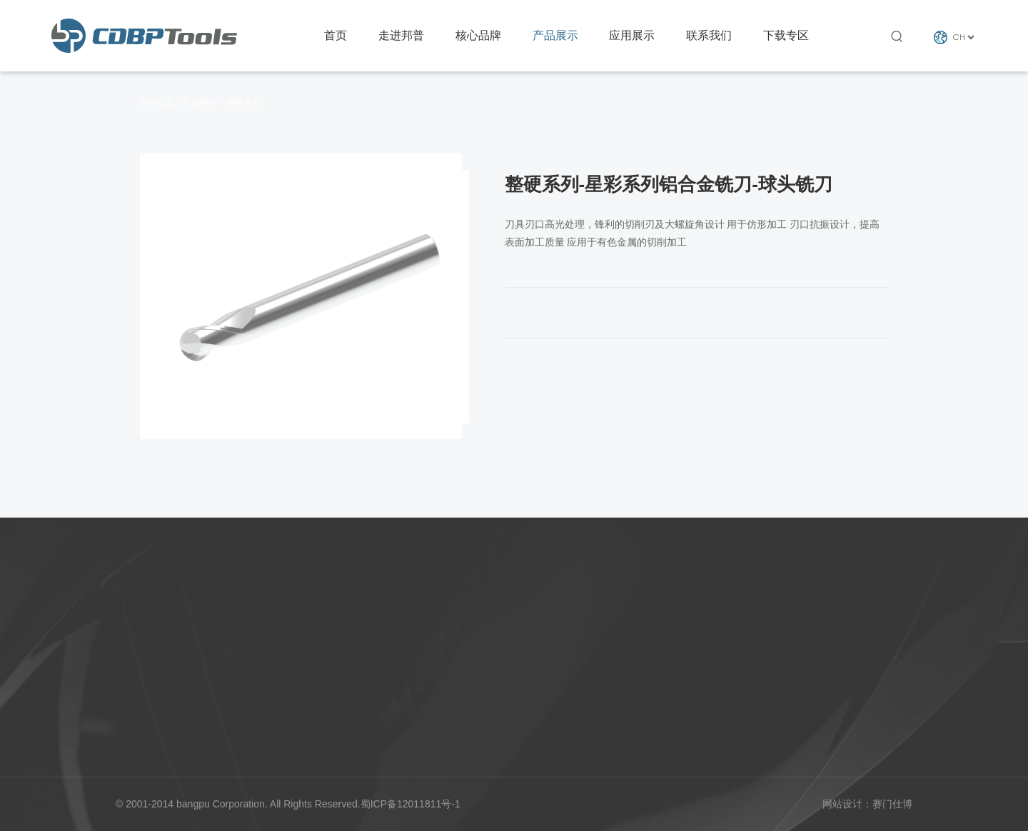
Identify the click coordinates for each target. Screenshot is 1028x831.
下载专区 (786, 35)
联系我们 (709, 35)
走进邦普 (401, 35)
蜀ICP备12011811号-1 (410, 804)
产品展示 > (203, 102)
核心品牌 (478, 35)
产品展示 (555, 35)
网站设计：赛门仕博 (867, 804)
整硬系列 (244, 102)
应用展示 (632, 35)
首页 (335, 35)
